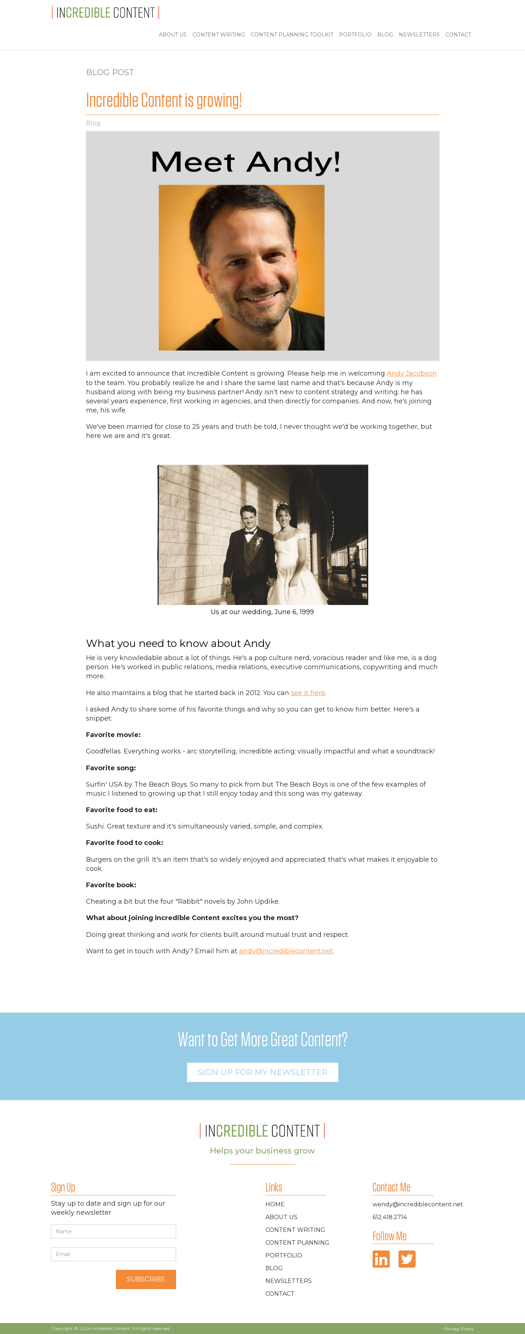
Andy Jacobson (412, 373)
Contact (458, 34)
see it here (308, 693)
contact (280, 1293)
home (275, 1204)
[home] (105, 12)
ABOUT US (173, 34)
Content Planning (297, 1242)
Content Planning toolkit (292, 34)
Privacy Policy (459, 1328)
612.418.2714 (390, 1217)
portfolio (355, 34)
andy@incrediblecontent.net (286, 951)
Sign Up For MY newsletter (262, 1072)
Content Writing (218, 34)
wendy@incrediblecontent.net (418, 1204)
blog (385, 34)
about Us (281, 1217)
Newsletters (419, 34)
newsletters (288, 1280)
